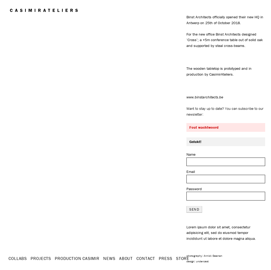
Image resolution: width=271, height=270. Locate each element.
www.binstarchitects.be (204, 97)
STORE (182, 258)
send (194, 209)
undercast (202, 261)
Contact (145, 258)
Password (194, 188)
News (109, 258)
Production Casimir (77, 258)
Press (165, 258)
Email (190, 171)
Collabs (18, 258)
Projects (41, 258)
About (126, 258)
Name (190, 154)
